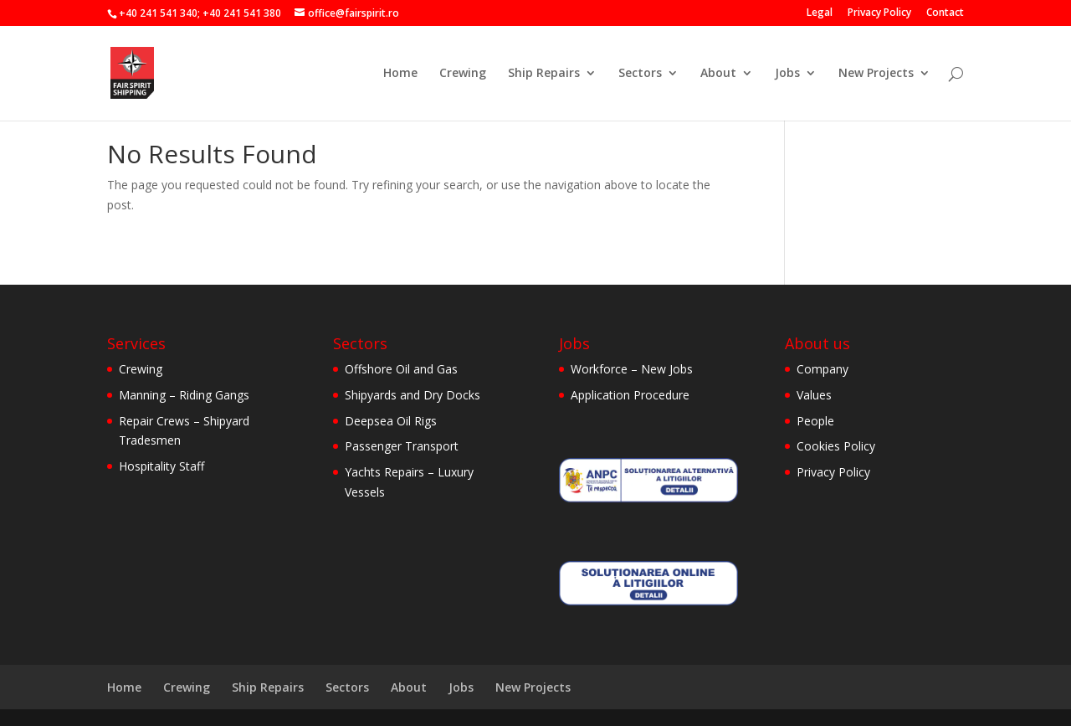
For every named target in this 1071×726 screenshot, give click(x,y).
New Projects (876, 73)
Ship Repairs (544, 73)
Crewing (462, 73)
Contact (945, 13)
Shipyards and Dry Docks (412, 395)
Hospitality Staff (161, 466)
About (718, 73)
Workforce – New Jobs (632, 369)
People (815, 421)
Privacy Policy (879, 13)
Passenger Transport (402, 446)
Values (814, 395)
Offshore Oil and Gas (401, 369)
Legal (820, 13)
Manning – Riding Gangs (184, 395)
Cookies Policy (836, 446)
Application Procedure (630, 395)
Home (400, 73)
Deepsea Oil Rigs (391, 421)
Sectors (640, 73)
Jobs (787, 73)
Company (822, 369)
